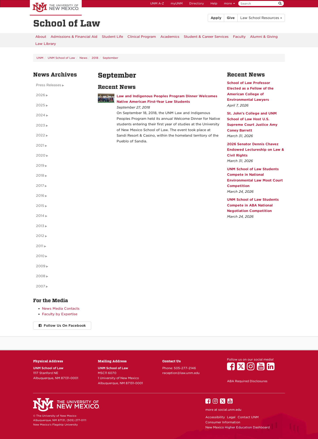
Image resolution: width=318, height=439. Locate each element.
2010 (40, 256)
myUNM (177, 3)
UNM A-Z (157, 3)
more (229, 3)
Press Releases (48, 85)
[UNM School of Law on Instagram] (252, 368)
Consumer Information (222, 422)
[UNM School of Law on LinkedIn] (272, 368)
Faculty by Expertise (59, 314)
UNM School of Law (61, 57)
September (110, 57)
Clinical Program (141, 37)
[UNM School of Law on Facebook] (232, 368)
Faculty (239, 37)
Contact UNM (248, 417)
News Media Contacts (61, 309)
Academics (169, 37)
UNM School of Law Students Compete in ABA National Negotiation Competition (253, 205)
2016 (40, 196)
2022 (40, 135)
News (83, 57)
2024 (40, 115)
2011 (39, 246)
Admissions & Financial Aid (74, 37)
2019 (40, 166)
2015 (40, 206)
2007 (40, 286)
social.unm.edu (229, 409)
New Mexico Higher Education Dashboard (237, 427)
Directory (196, 3)
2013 (40, 226)
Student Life (112, 37)
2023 (40, 125)
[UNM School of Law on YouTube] (262, 368)
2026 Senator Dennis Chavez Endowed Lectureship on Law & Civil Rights (255, 149)
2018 (95, 57)
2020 (40, 155)
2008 (40, 276)
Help (213, 3)
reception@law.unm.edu (181, 373)
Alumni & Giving (264, 37)
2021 (40, 145)
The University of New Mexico (56, 7)
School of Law (66, 23)
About (40, 37)
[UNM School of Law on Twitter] (242, 368)
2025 (40, 105)
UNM (39, 57)
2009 (40, 266)
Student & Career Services (206, 37)
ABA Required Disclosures (247, 381)
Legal (231, 417)
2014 (40, 216)
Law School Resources (261, 18)
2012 (40, 236)
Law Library (45, 44)
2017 (40, 186)
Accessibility (215, 417)
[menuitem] (40, 36)
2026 (40, 95)
